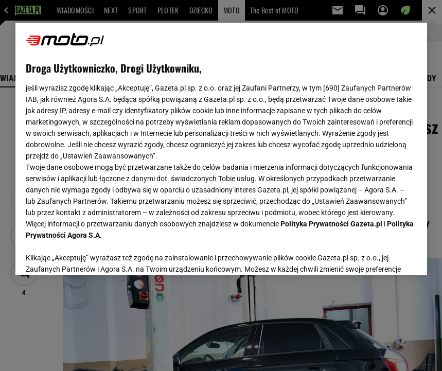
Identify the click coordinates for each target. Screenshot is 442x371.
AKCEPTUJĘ (381, 255)
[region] (221, 149)
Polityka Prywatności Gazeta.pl (331, 224)
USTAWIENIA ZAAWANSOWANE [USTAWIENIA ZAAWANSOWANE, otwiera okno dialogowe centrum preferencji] (93, 254)
